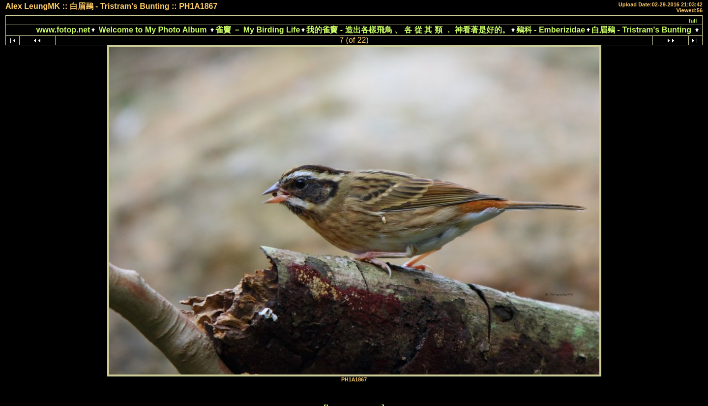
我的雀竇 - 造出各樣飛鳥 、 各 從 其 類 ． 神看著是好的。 (407, 30)
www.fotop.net (63, 30)
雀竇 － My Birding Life (257, 30)
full (693, 21)
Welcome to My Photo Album (152, 30)
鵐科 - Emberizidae (550, 30)
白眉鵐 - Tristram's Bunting (641, 30)
